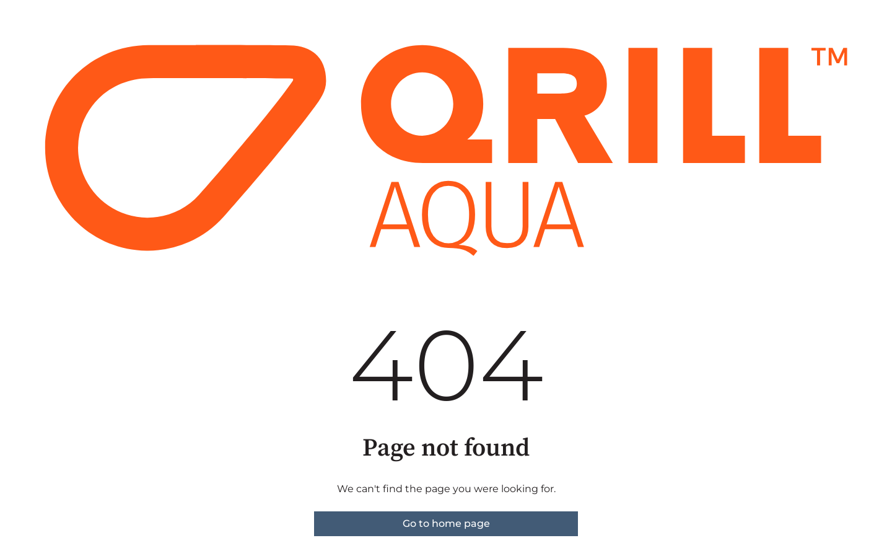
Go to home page (446, 523)
